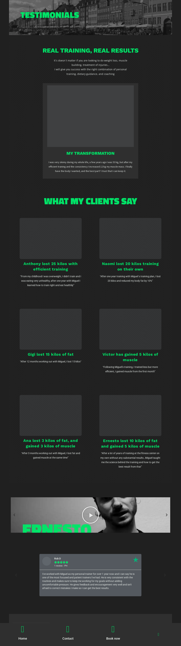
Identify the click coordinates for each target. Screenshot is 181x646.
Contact (68, 638)
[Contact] (67, 629)
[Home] (22, 629)
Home (22, 638)
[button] (158, 634)
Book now (113, 638)
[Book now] (113, 629)
